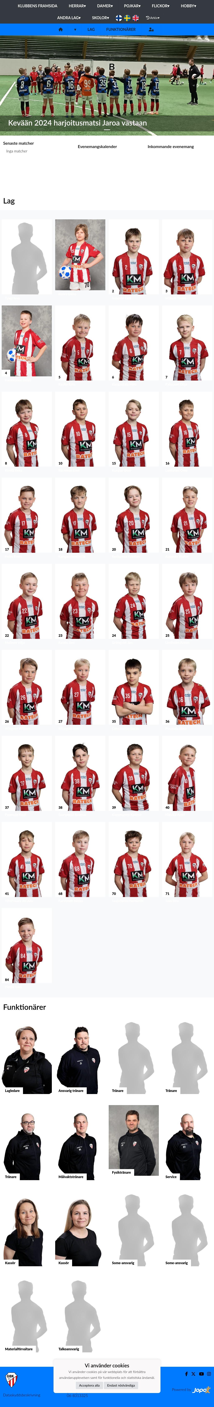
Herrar (77, 6)
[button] (16, 85)
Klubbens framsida (37, 6)
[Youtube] (200, 1374)
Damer (105, 6)
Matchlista (13, 167)
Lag (91, 29)
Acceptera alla (89, 1385)
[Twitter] (192, 1374)
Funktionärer (121, 29)
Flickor (160, 6)
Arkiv (152, 17)
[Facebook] (185, 1374)
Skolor (100, 17)
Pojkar (132, 6)
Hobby (188, 6)
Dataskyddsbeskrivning (21, 1395)
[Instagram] (207, 1374)
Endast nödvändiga (121, 1385)
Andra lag (68, 17)
